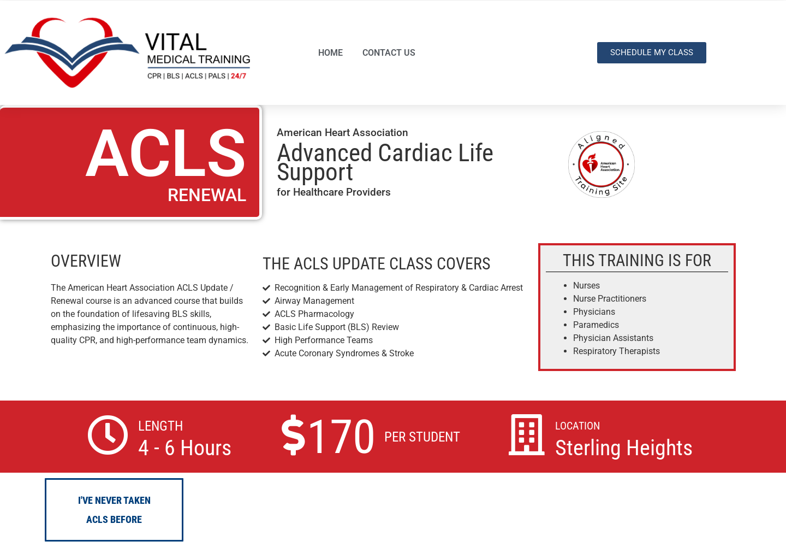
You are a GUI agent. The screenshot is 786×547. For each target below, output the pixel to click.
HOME (330, 53)
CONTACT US (388, 53)
